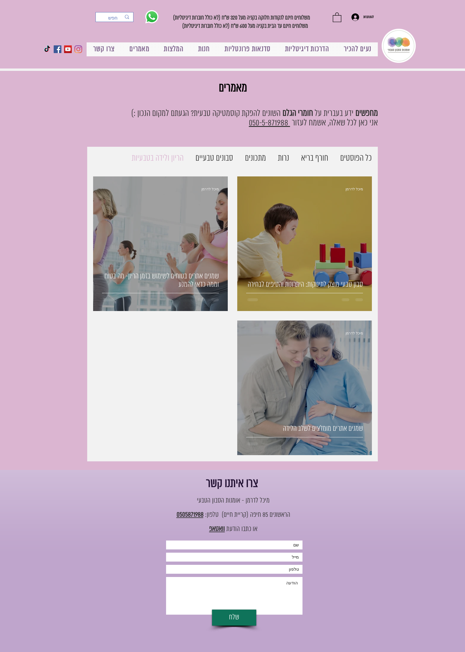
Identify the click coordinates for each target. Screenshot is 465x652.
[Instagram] (78, 49)
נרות (283, 158)
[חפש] (114, 18)
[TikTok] (47, 49)
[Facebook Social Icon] (57, 49)
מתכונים (255, 158)
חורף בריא (314, 158)
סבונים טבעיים (214, 158)
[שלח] (234, 618)
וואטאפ (217, 529)
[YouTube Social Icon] (68, 49)
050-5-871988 (269, 123)
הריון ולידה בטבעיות (158, 158)
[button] (337, 17)
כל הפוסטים (356, 158)
